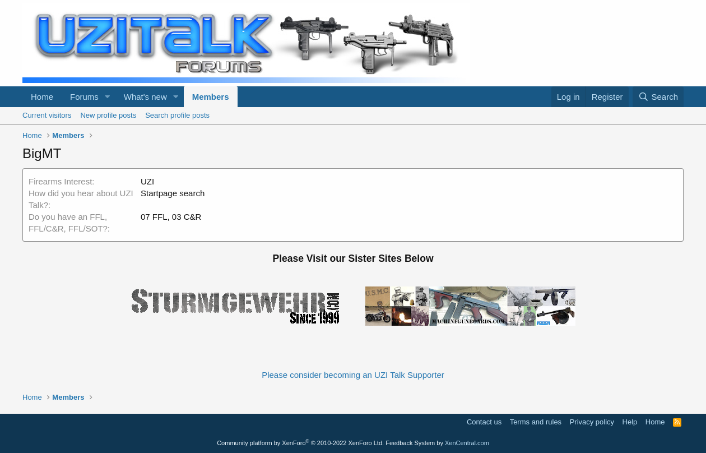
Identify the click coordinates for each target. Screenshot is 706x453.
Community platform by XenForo (300, 443)
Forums (84, 96)
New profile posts (108, 115)
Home (42, 96)
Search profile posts (177, 115)
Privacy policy (592, 422)
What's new (145, 96)
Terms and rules (535, 422)
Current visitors (46, 115)
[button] (107, 96)
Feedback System (410, 443)
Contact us (484, 422)
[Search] (658, 96)
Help (630, 422)
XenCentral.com (467, 443)
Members (210, 96)
